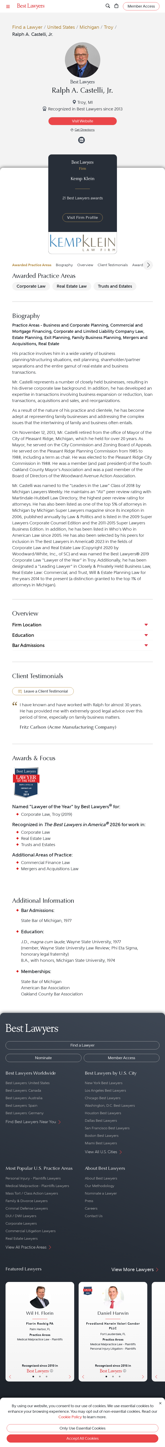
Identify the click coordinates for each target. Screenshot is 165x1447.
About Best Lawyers (101, 1178)
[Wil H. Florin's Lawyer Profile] (40, 1303)
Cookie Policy (70, 1417)
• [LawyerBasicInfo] (33, 1376)
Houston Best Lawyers (103, 1113)
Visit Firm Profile (82, 217)
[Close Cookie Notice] (160, 1403)
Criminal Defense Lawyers (27, 1208)
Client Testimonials (113, 265)
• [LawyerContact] (46, 1376)
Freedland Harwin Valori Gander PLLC (113, 1326)
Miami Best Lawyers (101, 1143)
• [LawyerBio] (40, 1376)
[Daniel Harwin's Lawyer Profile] (113, 1303)
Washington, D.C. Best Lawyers (110, 1105)
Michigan (89, 27)
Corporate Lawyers (21, 1223)
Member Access (121, 1058)
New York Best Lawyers (103, 1083)
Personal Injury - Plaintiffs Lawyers (33, 1178)
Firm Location (26, 624)
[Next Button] (70, 1332)
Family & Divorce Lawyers (27, 1201)
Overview (85, 265)
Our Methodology (99, 1186)
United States (61, 27)
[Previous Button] (9, 1332)
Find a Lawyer (27, 27)
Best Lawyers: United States (28, 1083)
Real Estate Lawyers (22, 1238)
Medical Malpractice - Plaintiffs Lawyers (37, 1186)
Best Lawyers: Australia (24, 1098)
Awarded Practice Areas (31, 265)
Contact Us (94, 1216)
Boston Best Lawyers (101, 1135)
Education (23, 635)
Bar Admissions (28, 645)
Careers (91, 1208)
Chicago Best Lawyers (102, 1098)
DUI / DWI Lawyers (21, 1216)
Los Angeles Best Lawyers (105, 1090)
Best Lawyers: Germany (25, 1113)
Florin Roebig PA (40, 1324)
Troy (108, 27)
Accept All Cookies (82, 1438)
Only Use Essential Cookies (82, 1428)
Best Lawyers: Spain (21, 1105)
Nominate (43, 1058)
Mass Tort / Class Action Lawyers (32, 1193)
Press (89, 1201)
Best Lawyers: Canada (23, 1090)
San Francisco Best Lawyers (107, 1128)
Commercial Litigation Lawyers (31, 1231)
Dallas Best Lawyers (101, 1120)
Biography (64, 265)
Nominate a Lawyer (101, 1193)
